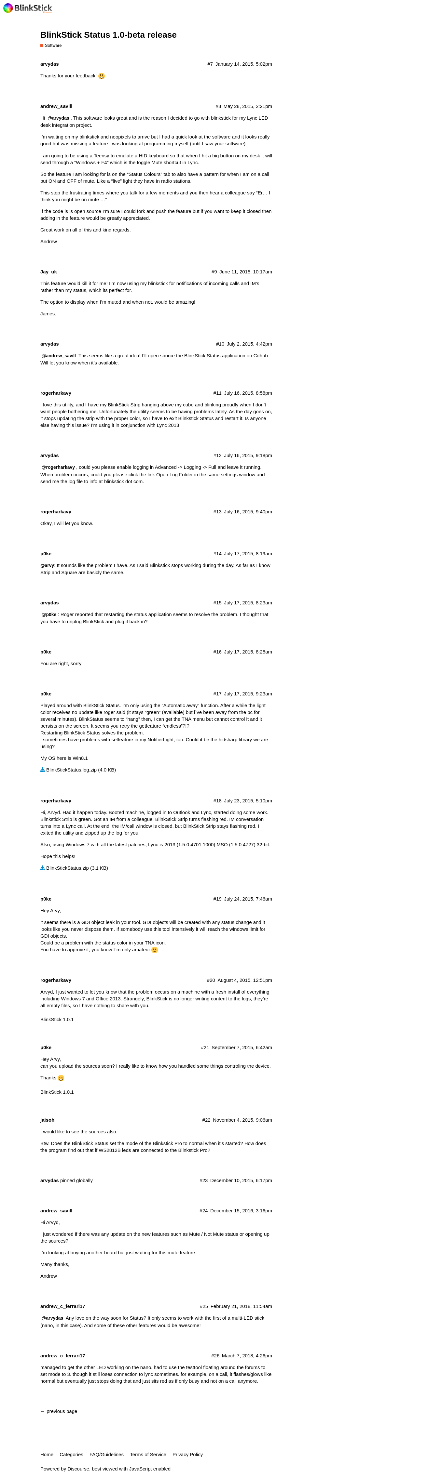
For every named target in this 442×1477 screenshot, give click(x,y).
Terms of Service (148, 1454)
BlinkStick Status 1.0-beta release (108, 35)
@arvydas (58, 118)
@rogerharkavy (58, 467)
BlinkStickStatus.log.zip (71, 769)
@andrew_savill (59, 355)
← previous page (58, 1411)
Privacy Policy (188, 1454)
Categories (71, 1454)
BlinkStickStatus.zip (67, 868)
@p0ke (49, 614)
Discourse (78, 1468)
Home (46, 1454)
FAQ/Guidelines (107, 1454)
